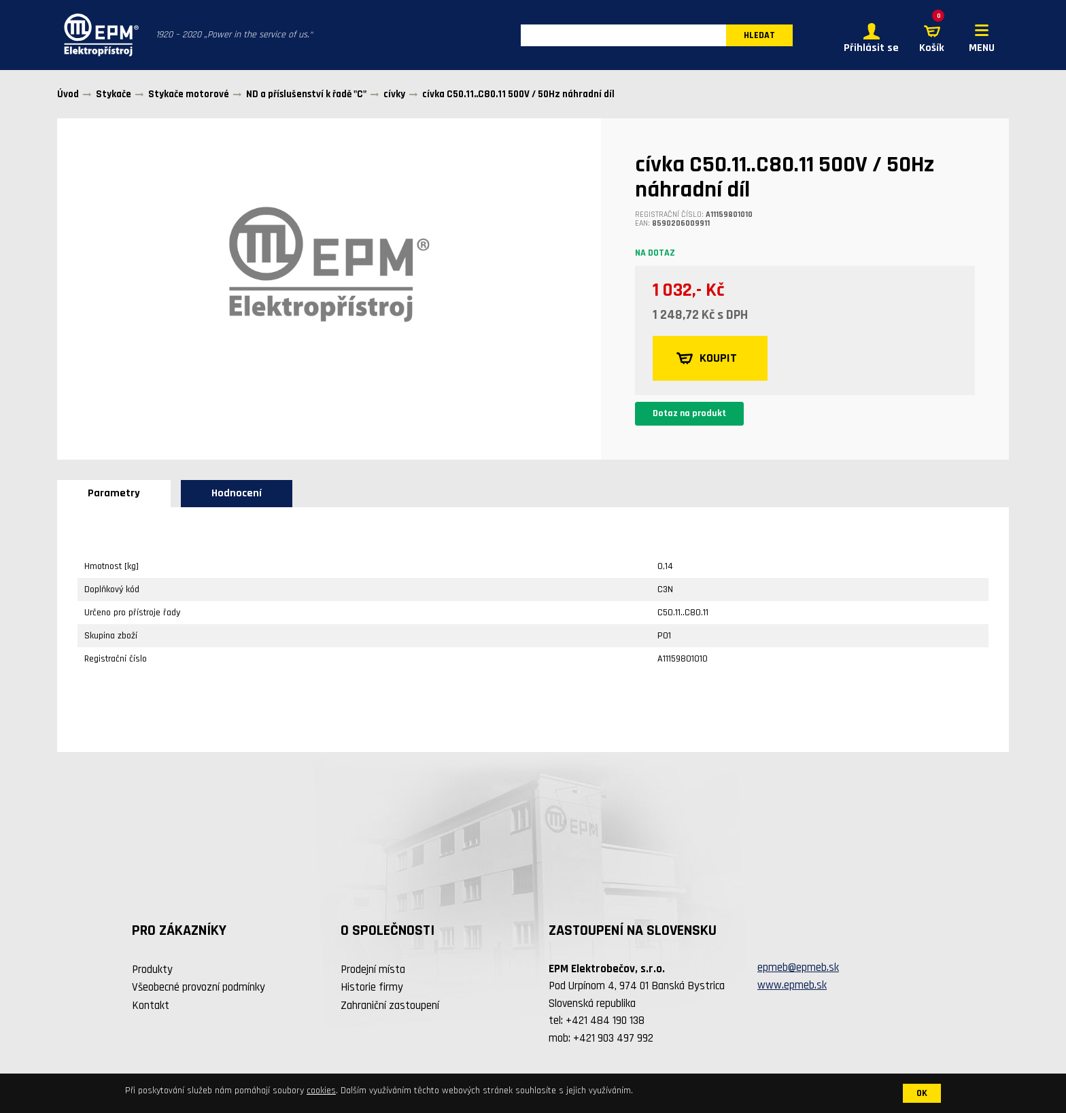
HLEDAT (759, 35)
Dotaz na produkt (689, 413)
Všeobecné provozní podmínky (198, 987)
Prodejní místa (373, 969)
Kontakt (150, 1005)
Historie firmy (372, 987)
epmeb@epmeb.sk (798, 967)
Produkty (152, 969)
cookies (321, 1090)
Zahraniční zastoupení (390, 1005)
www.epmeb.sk (792, 985)
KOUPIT (706, 358)
